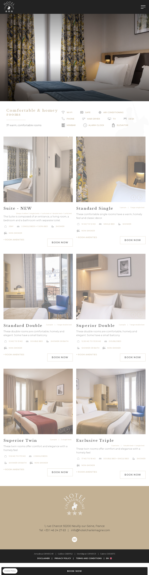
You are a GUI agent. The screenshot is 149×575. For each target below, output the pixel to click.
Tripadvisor (74, 539)
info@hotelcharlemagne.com (88, 530)
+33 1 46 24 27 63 (52, 530)
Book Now (74, 571)
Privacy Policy (63, 558)
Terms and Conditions (89, 558)
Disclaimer (43, 558)
